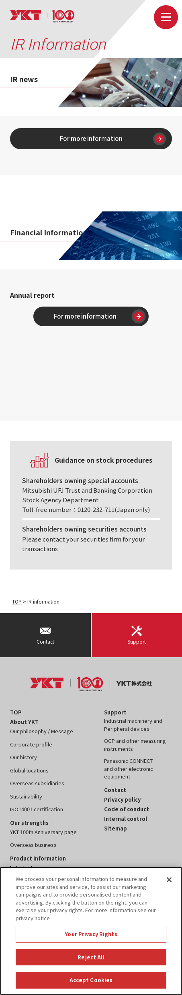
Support (115, 712)
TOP (17, 601)
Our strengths (29, 822)
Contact (115, 790)
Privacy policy (122, 799)
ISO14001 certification (36, 809)
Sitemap (115, 828)
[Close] (169, 880)
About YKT (24, 722)
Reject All (91, 957)
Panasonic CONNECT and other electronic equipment (128, 768)
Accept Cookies (91, 980)
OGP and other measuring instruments (135, 744)
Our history (23, 757)
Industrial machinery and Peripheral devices (133, 724)
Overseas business (33, 845)
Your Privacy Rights (91, 934)
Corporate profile (31, 744)
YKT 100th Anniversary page (43, 832)
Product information (38, 858)
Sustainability (26, 796)
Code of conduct (126, 809)
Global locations (29, 770)
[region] (91, 931)
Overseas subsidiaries (37, 783)
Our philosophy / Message (41, 731)
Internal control (125, 818)
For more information (113, 138)
